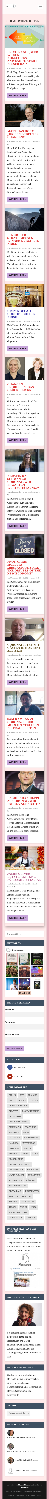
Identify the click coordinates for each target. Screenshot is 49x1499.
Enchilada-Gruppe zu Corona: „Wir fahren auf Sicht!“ (23, 801)
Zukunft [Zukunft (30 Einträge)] (30, 1218)
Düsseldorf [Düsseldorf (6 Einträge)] (15, 1116)
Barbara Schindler (15, 68)
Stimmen (34, 68)
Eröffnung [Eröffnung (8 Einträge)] (30, 1127)
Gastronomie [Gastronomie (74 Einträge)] (31, 1138)
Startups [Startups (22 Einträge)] (26, 1196)
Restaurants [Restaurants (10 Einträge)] (32, 1191)
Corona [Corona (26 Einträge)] (34, 1100)
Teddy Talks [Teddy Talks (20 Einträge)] (27, 1202)
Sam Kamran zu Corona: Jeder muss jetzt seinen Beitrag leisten (23, 723)
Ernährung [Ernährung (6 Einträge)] (15, 1127)
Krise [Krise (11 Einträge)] (26, 1154)
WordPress (24, 1488)
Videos (35, 655)
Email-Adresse (12, 1034)
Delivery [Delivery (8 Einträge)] (13, 1111)
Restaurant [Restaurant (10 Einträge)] (15, 1191)
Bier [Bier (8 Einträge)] (22, 1095)
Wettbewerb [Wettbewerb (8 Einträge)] (15, 1218)
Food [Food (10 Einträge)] (26, 1132)
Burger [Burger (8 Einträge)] (22, 1100)
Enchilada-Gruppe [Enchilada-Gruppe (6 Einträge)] (18, 1122)
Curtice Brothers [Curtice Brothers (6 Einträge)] (18, 1106)
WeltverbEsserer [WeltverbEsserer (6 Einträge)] (18, 1212)
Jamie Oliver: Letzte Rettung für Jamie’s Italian (24, 876)
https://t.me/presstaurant (27, 1243)
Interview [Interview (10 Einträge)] (14, 1148)
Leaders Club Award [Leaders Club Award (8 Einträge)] (19, 1164)
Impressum (20, 1496)
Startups (33, 321)
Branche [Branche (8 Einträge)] (32, 1095)
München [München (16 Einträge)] (30, 1180)
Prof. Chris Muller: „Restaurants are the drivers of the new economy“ (24, 567)
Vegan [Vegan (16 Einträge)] (23, 1207)
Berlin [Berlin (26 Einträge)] (12, 1095)
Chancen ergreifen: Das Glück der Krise (21, 387)
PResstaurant (14, 578)
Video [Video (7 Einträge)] (34, 1207)
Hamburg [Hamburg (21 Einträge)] (14, 1143)
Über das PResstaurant (13, 1492)
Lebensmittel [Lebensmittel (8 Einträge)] (16, 1170)
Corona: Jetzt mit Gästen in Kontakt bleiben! (24, 647)
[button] (12, 959)
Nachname (10, 1022)
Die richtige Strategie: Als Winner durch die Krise (23, 239)
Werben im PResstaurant (33, 1492)
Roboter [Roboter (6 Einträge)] (13, 1196)
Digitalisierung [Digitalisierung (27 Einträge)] (30, 1111)
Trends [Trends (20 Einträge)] (12, 1207)
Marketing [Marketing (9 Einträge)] (34, 1175)
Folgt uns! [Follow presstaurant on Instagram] (24, 993)
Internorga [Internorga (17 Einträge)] (28, 1143)
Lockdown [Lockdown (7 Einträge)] (32, 1170)
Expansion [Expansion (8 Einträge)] (14, 1132)
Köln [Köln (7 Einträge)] (35, 1154)
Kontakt (11, 1496)
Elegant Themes (24, 1485)
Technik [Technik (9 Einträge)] (13, 1202)
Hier (9, 1375)
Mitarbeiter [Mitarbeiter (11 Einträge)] (15, 1180)
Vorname (9, 1009)
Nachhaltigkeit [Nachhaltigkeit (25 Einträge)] (17, 1186)
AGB (39, 1496)
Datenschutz (30, 1496)
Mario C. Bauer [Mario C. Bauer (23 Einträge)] (16, 1175)
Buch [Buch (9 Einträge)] (11, 1100)
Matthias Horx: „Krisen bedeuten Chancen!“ (23, 134)
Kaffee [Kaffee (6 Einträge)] (27, 1148)
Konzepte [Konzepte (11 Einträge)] (14, 1154)
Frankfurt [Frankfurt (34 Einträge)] (14, 1138)
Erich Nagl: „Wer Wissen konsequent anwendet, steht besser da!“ (22, 58)
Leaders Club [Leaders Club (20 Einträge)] (16, 1159)
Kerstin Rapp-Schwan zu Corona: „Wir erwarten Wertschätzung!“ (23, 481)
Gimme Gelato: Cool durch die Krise (21, 314)
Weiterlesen (17, 95)
